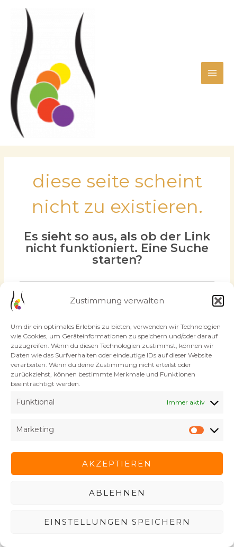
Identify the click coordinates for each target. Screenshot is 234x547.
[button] (218, 300)
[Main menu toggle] (212, 73)
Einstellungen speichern (117, 522)
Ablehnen (117, 493)
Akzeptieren (117, 464)
